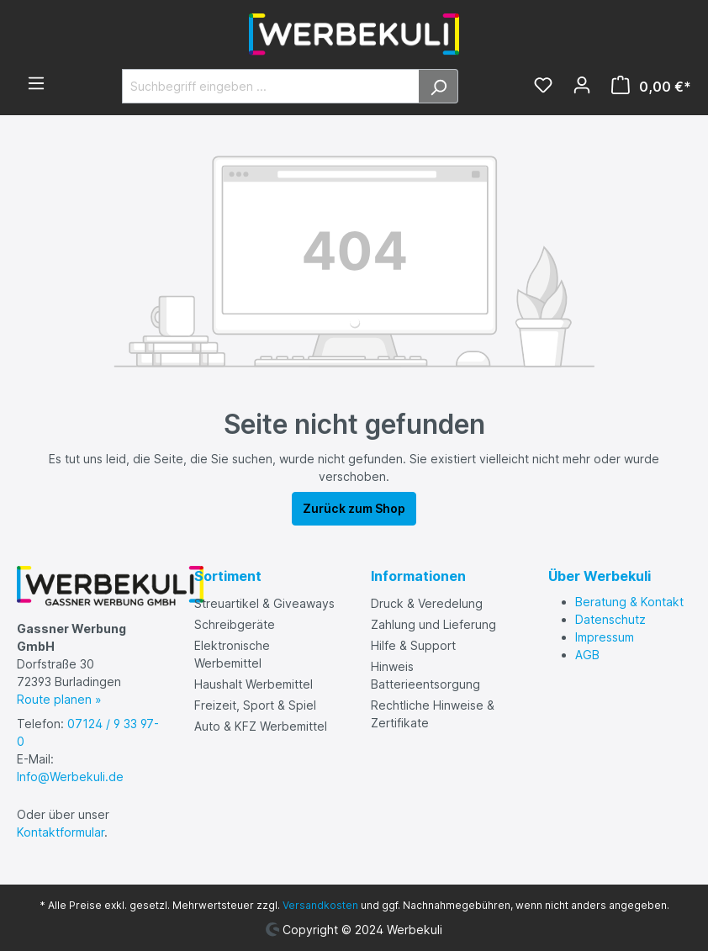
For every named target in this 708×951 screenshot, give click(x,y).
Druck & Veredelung (427, 603)
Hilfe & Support (413, 645)
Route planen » (59, 699)
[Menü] (36, 85)
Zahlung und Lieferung (433, 624)
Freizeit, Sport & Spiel (255, 705)
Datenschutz (610, 619)
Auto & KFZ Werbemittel (260, 726)
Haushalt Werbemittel (253, 684)
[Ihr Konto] (582, 87)
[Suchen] (438, 86)
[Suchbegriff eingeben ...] (271, 86)
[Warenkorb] (646, 87)
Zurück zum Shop (354, 508)
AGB (587, 654)
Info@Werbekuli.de (70, 776)
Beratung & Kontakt (629, 601)
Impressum (604, 637)
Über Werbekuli (599, 576)
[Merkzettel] (543, 87)
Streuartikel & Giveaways (264, 603)
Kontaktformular (60, 832)
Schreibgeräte (234, 624)
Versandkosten (320, 905)
